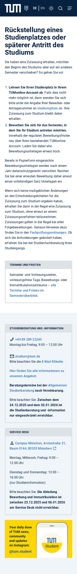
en (43, 8)
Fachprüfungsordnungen (48, 232)
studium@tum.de (49, 108)
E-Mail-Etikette (52, 361)
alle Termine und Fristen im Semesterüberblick (33, 290)
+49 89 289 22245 (28, 339)
